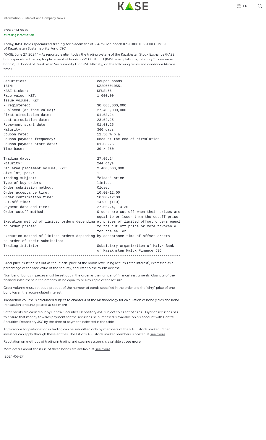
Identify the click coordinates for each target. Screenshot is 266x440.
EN (242, 6)
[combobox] (242, 6)
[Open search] (260, 6)
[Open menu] (6, 6)
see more (59, 305)
